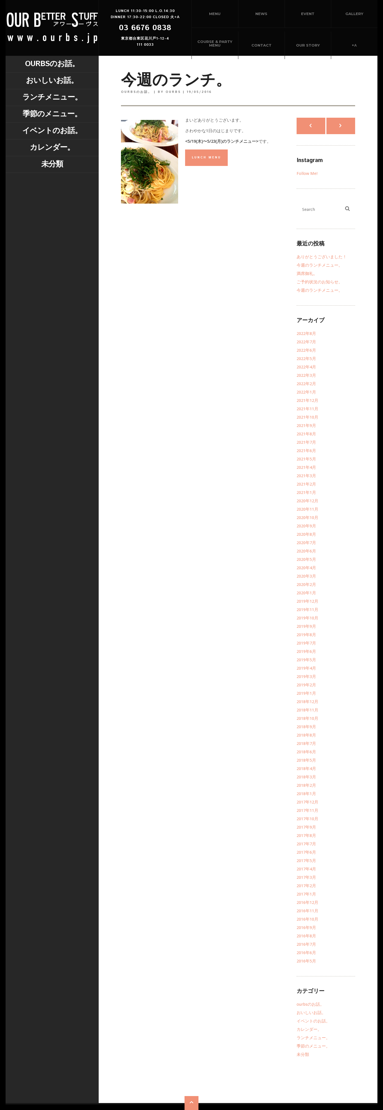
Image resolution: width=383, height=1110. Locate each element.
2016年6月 (306, 952)
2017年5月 (306, 860)
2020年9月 (306, 526)
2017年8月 (306, 835)
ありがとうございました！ (322, 256)
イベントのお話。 (52, 131)
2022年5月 (306, 358)
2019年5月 (306, 659)
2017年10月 (307, 818)
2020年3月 (306, 576)
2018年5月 (306, 760)
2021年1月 (306, 492)
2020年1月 (306, 592)
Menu (214, 13)
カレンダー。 (52, 147)
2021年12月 (307, 400)
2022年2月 (306, 383)
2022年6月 (306, 350)
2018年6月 (306, 751)
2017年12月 (307, 802)
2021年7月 (306, 442)
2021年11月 (307, 408)
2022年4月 (306, 367)
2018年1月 (306, 793)
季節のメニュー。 (52, 114)
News (261, 13)
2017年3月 (306, 877)
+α (354, 45)
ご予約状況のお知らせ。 (320, 281)
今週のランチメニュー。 (320, 265)
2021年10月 (307, 417)
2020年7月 (306, 542)
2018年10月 (307, 718)
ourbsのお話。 (52, 64)
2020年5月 (306, 559)
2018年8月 (306, 735)
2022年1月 (306, 392)
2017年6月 (306, 852)
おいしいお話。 (52, 80)
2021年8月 (306, 433)
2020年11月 (307, 509)
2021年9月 (306, 425)
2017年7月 (306, 843)
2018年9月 (306, 726)
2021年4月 (306, 467)
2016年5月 (306, 961)
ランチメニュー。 (52, 97)
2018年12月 (307, 701)
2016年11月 (307, 910)
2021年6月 (306, 450)
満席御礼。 (307, 273)
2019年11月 (307, 609)
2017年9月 (306, 827)
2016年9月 (306, 927)
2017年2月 (306, 885)
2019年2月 (306, 684)
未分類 (52, 164)
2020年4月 (306, 567)
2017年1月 (306, 894)
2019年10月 (307, 618)
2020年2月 (306, 584)
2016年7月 (306, 944)
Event (307, 13)
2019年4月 (306, 668)
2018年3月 (306, 777)
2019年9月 (306, 626)
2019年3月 (306, 676)
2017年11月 (307, 810)
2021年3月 (306, 475)
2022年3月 (306, 375)
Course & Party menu (214, 43)
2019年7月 (306, 643)
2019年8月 (306, 634)
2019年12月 (307, 601)
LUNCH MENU (206, 157)
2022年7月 (306, 341)
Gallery (354, 13)
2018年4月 (306, 768)
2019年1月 (306, 693)
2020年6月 (306, 551)
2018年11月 (307, 710)
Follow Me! (307, 173)
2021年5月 (306, 459)
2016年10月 (307, 919)
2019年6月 (306, 651)
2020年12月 (307, 500)
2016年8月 (306, 935)
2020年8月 (306, 534)
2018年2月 (306, 785)
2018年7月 (306, 743)
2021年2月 (306, 484)
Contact (261, 45)
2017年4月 (306, 869)
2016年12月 (307, 902)
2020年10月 (307, 517)
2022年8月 (306, 333)
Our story (308, 45)
